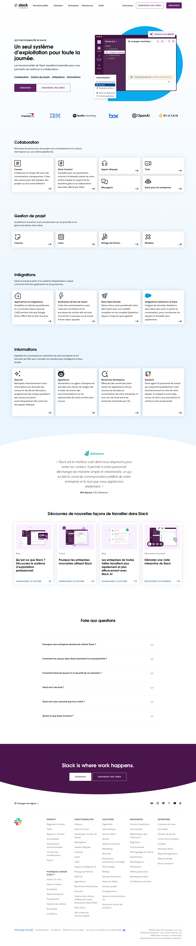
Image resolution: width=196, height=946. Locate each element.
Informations (73, 77)
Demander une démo (149, 5)
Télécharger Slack (23, 930)
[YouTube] (175, 803)
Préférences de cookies (73, 930)
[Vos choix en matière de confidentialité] (104, 930)
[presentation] (162, 35)
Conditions (56, 930)
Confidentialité (42, 930)
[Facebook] (163, 803)
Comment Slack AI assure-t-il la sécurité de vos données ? (72, 673)
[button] (26, 803)
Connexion (127, 5)
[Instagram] (157, 803)
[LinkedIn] (152, 803)
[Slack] (21, 5)
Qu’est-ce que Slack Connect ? (57, 715)
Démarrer (174, 5)
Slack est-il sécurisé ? (53, 687)
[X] (169, 803)
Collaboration (21, 77)
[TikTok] (180, 803)
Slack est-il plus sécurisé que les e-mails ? (63, 701)
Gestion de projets (40, 77)
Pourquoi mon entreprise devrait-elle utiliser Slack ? (69, 644)
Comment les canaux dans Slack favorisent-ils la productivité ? (74, 658)
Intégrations (58, 77)
